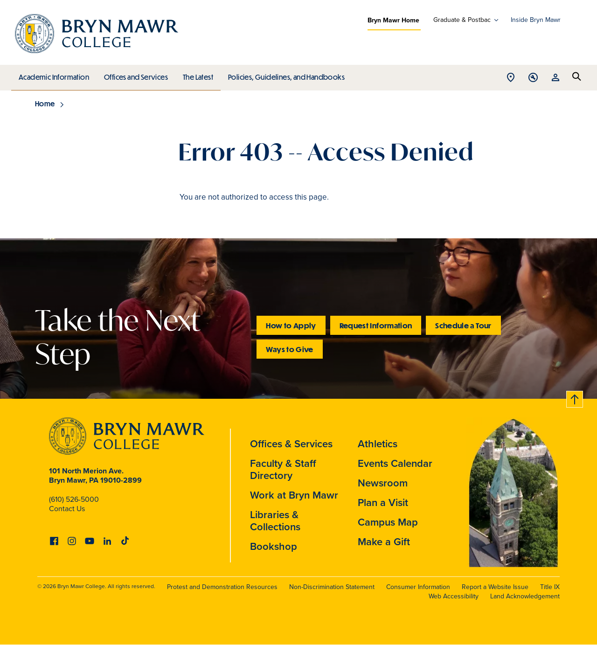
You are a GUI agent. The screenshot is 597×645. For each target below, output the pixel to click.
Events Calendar (395, 463)
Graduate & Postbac (462, 20)
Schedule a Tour (463, 325)
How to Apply (291, 325)
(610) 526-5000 (74, 499)
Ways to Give (289, 349)
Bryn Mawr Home (393, 20)
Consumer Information (418, 587)
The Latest (195, 74)
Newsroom (383, 482)
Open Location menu (510, 78)
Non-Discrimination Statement (332, 587)
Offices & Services (291, 443)
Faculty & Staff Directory (283, 469)
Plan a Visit (383, 502)
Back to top (575, 397)
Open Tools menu (533, 78)
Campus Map (388, 521)
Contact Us (67, 508)
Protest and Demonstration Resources (222, 587)
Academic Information (53, 74)
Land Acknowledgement (525, 596)
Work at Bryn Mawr (294, 494)
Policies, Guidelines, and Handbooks (283, 74)
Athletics (377, 443)
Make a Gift (384, 541)
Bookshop (273, 546)
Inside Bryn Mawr (536, 20)
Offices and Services (135, 74)
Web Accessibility (454, 596)
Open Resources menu (555, 78)
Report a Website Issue (495, 587)
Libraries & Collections (275, 520)
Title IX (550, 587)
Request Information (376, 325)
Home (45, 103)
